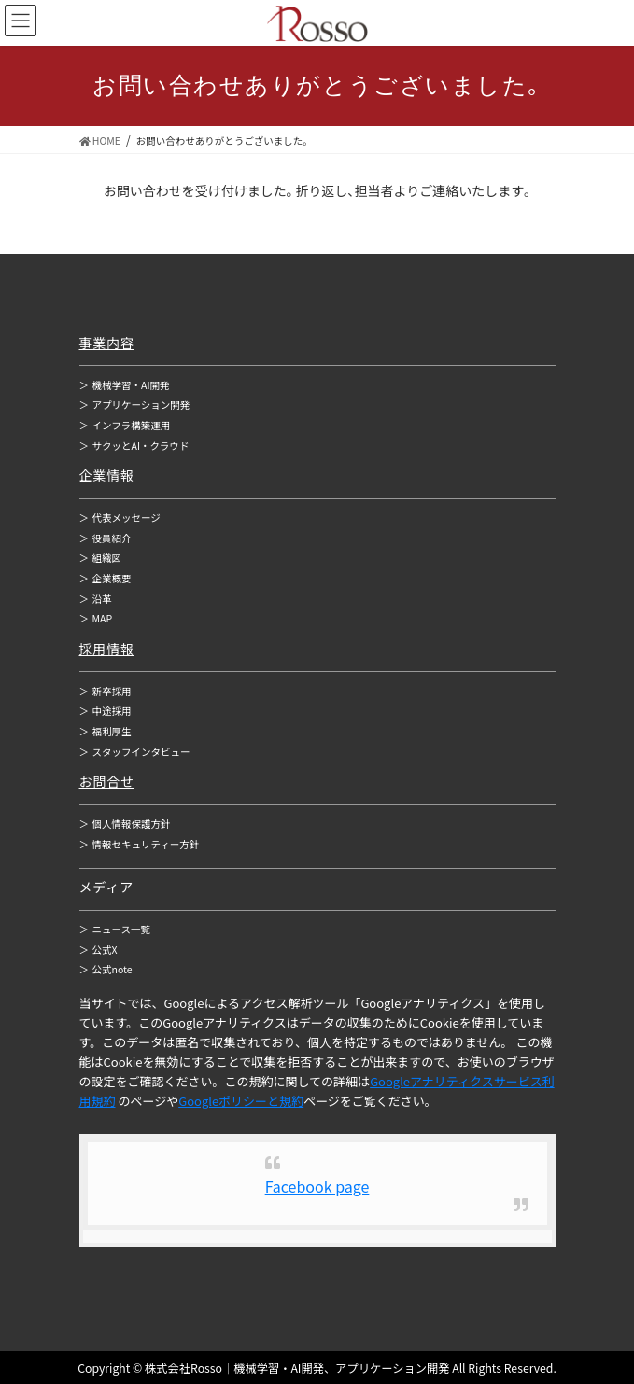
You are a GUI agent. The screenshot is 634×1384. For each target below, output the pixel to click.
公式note (106, 969)
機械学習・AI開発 (124, 385)
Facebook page (317, 1186)
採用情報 (107, 648)
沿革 (95, 599)
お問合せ (107, 781)
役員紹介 (105, 538)
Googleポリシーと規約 (240, 1101)
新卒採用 (105, 691)
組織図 (100, 558)
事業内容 (107, 342)
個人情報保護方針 (125, 824)
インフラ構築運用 (125, 425)
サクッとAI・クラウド (134, 446)
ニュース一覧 (114, 929)
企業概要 (105, 578)
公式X (98, 950)
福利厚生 (105, 731)
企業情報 (107, 475)
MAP (96, 618)
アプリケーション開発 (134, 405)
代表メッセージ (120, 517)
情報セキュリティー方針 (139, 844)
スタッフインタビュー (134, 752)
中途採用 (105, 711)
